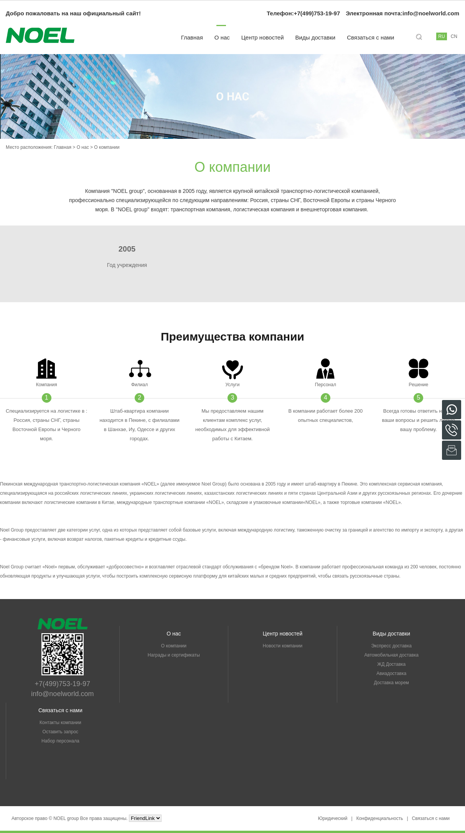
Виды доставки (315, 37)
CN (454, 36)
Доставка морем (391, 682)
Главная (192, 37)
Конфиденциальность (379, 818)
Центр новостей (262, 37)
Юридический (333, 818)
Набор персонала (60, 741)
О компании (173, 646)
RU (441, 36)
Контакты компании (60, 722)
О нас (222, 37)
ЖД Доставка (391, 664)
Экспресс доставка (391, 646)
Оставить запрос (61, 731)
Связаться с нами (370, 37)
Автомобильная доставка (391, 655)
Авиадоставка (391, 673)
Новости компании (282, 646)
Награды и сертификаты (174, 655)
